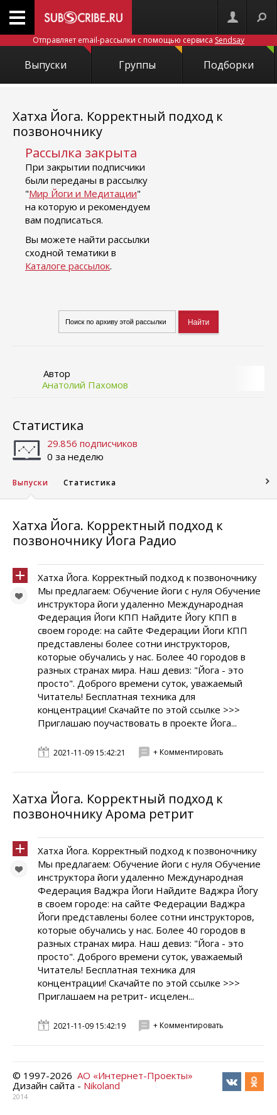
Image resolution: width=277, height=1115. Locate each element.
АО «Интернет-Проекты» (135, 1075)
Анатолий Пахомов (85, 384)
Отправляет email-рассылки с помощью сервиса (138, 40)
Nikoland (102, 1085)
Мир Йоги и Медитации (83, 193)
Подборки (239, 59)
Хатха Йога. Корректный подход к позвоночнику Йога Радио (118, 533)
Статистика (48, 425)
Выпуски (57, 59)
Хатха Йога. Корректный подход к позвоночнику (118, 124)
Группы (150, 59)
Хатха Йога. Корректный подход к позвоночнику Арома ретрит (118, 806)
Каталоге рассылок (67, 265)
